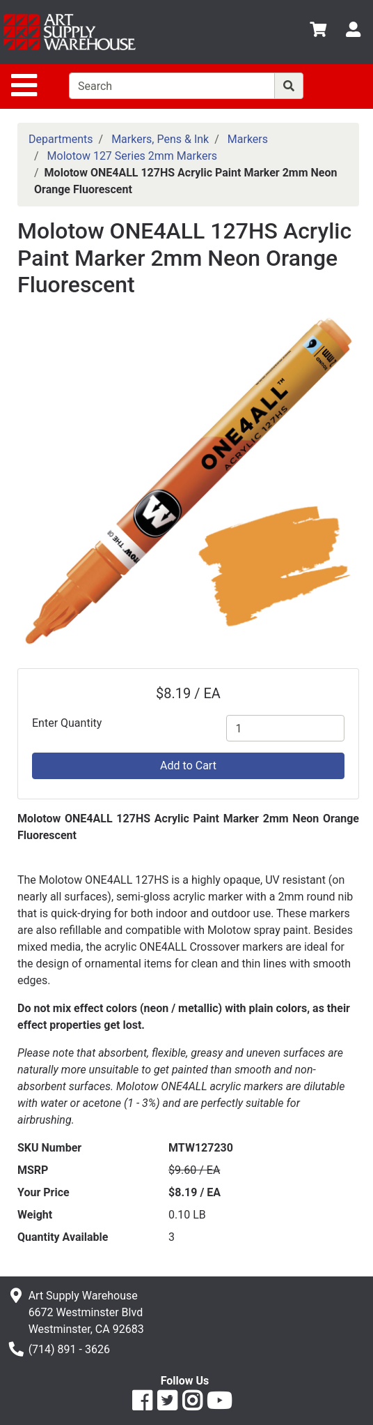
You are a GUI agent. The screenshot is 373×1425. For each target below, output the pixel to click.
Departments (61, 139)
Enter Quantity (67, 723)
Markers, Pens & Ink (160, 139)
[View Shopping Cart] (318, 31)
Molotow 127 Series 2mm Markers (132, 156)
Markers (248, 139)
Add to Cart (188, 765)
